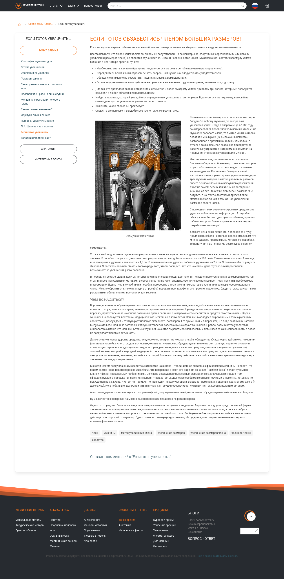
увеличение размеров (171, 432)
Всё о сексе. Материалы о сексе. (218, 555)
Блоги (193, 513)
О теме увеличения (32, 67)
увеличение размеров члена (208, 432)
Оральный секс (59, 535)
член (95, 432)
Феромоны (160, 546)
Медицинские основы (63, 541)
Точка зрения (127, 519)
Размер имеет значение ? (37, 109)
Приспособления (25, 530)
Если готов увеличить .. (35, 132)
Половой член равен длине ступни (42, 94)
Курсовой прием (163, 519)
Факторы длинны (31, 78)
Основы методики (95, 525)
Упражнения (92, 530)
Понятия (55, 519)
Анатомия (125, 525)
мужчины (109, 432)
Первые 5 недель (95, 535)
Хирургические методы (29, 525)
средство (98, 439)
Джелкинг (91, 510)
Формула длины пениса (35, 115)
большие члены (241, 432)
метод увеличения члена (136, 432)
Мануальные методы (28, 519)
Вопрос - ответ (93, 5)
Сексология (195, 532)
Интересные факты (131, 530)
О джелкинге (92, 519)
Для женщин (161, 541)
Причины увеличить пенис (37, 120)
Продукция (161, 510)
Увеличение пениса (29, 510)
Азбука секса (59, 510)
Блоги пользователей (201, 520)
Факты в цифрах (198, 528)
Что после (90, 541)
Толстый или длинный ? (36, 137)
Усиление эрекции (164, 525)
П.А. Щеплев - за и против (37, 126)
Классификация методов (36, 61)
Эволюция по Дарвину (35, 72)
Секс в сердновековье (201, 524)
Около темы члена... (40, 23)
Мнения (55, 546)
